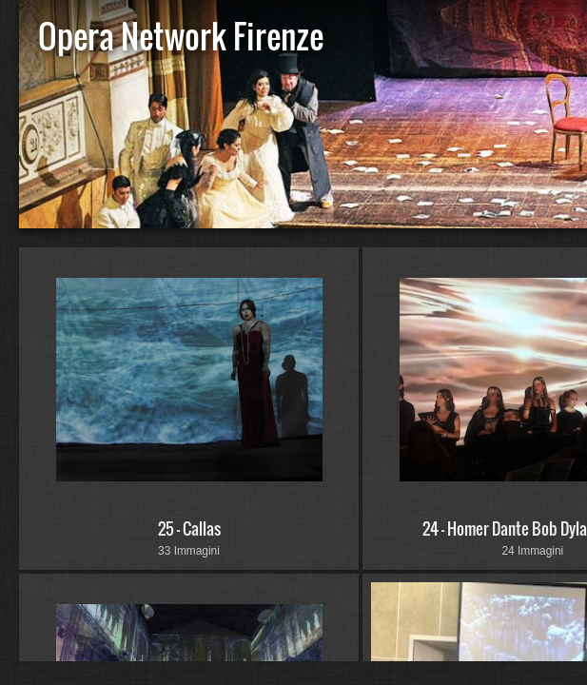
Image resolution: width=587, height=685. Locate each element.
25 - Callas (189, 528)
